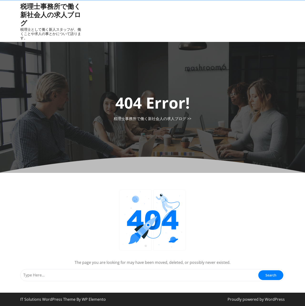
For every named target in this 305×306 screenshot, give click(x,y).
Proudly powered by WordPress (256, 299)
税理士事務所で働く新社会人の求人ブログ (50, 14)
